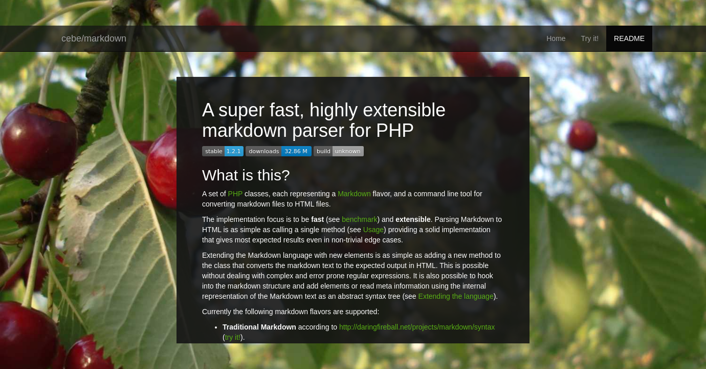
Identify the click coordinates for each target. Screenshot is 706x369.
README (629, 38)
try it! (232, 337)
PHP (235, 194)
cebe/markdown (93, 38)
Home (555, 38)
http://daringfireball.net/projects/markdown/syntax (417, 327)
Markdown (354, 194)
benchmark (359, 219)
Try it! (590, 38)
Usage (373, 229)
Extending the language (456, 296)
